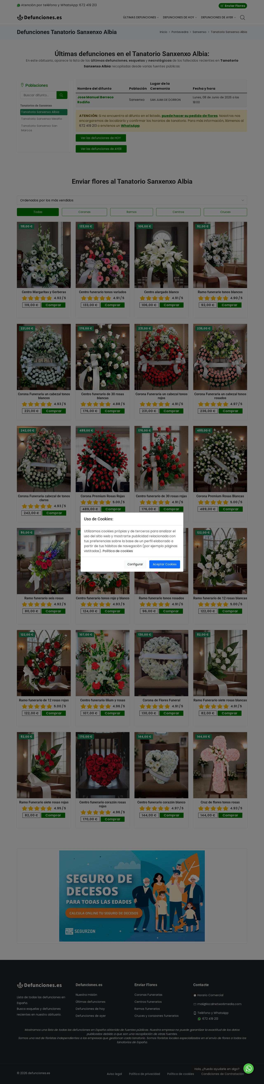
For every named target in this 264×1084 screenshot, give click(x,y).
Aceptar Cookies (165, 564)
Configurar (135, 564)
